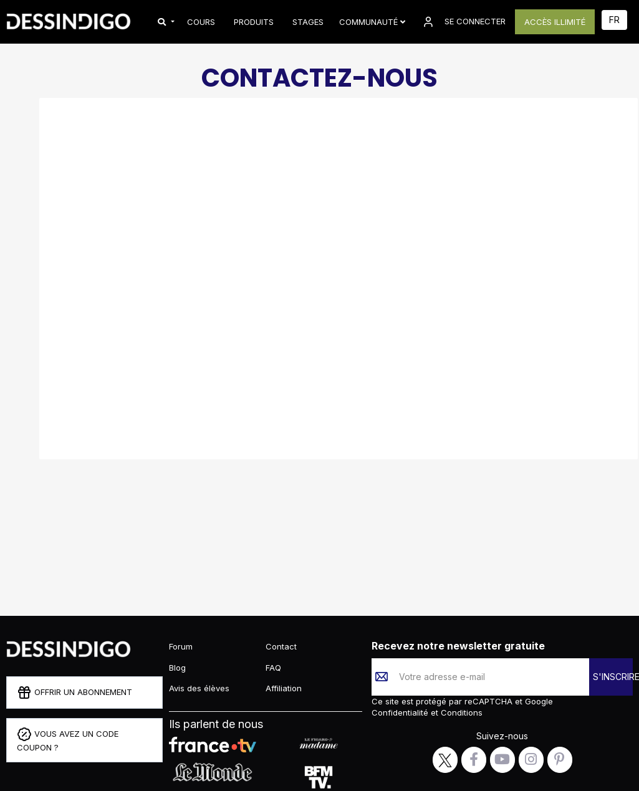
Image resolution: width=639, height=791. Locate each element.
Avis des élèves (199, 688)
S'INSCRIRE (613, 676)
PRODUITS (254, 22)
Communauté (372, 22)
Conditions (460, 712)
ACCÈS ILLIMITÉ (554, 22)
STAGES (308, 22)
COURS (201, 22)
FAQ (273, 668)
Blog (177, 668)
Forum (181, 646)
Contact (281, 646)
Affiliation (284, 688)
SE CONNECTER (463, 22)
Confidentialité (401, 712)
